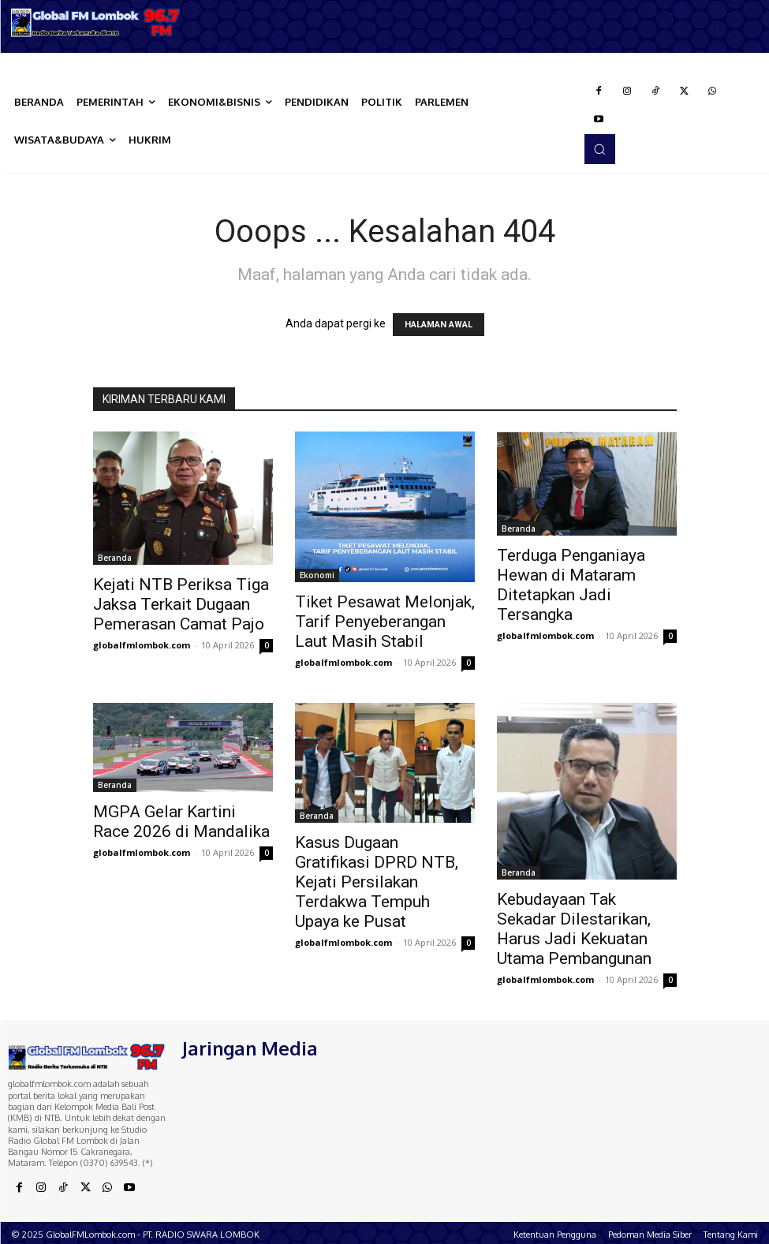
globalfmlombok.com (141, 645)
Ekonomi (317, 575)
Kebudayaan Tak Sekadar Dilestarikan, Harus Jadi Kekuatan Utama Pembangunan (574, 929)
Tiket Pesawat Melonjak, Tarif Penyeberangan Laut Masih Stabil (385, 621)
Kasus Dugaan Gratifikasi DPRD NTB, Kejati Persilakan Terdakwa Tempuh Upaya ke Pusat (376, 882)
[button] (599, 149)
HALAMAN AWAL (438, 324)
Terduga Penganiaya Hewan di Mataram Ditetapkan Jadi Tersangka (571, 585)
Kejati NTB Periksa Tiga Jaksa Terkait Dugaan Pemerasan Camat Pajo (181, 604)
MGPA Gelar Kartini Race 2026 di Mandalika (181, 821)
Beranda (115, 557)
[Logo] (96, 22)
